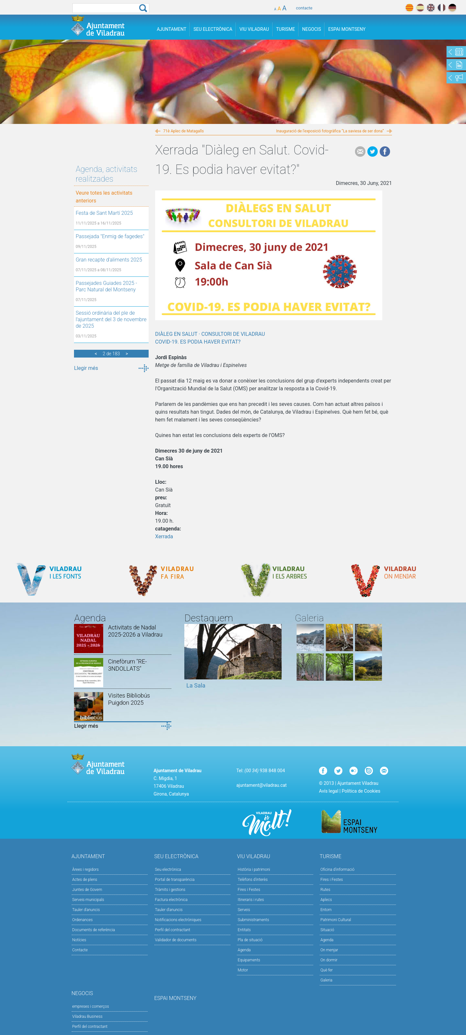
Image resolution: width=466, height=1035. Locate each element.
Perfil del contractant (172, 930)
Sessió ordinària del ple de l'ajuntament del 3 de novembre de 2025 (111, 319)
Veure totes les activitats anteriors (104, 197)
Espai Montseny (346, 29)
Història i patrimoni (254, 869)
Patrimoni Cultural (335, 920)
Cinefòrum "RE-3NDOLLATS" (127, 665)
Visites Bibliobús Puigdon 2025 (129, 699)
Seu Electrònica (212, 29)
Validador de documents (176, 940)
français (441, 7)
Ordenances (82, 920)
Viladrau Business (87, 1016)
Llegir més (86, 368)
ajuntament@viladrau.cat (261, 785)
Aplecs (326, 899)
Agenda (244, 950)
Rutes (325, 889)
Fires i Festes (249, 889)
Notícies (79, 940)
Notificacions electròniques (178, 920)
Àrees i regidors (85, 869)
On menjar (329, 950)
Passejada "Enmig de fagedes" (110, 236)
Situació (327, 930)
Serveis (244, 909)
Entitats (244, 930)
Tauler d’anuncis (169, 909)
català (409, 7)
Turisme (285, 29)
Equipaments (249, 960)
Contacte (80, 950)
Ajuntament (171, 29)
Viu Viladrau (254, 29)
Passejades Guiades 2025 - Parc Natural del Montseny (106, 286)
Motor (243, 970)
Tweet (372, 151)
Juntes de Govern (87, 889)
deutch (452, 7)
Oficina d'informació (337, 869)
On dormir (328, 960)
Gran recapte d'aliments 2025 (109, 260)
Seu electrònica (168, 869)
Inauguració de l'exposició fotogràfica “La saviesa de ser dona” (330, 131)
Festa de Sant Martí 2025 (104, 213)
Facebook (385, 151)
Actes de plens (84, 879)
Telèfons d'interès (252, 879)
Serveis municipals (88, 899)
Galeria (326, 980)
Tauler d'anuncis (86, 909)
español (420, 7)
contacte (304, 8)
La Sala (195, 685)
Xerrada (164, 536)
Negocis (311, 29)
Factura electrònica (171, 899)
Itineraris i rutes (251, 899)
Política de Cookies (361, 791)
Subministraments (253, 920)
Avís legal (328, 791)
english (431, 7)
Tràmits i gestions (170, 889)
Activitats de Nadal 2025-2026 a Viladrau (135, 631)
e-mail (360, 151)
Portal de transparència (175, 879)
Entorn (326, 909)
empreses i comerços (90, 1006)
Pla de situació (250, 940)
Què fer (326, 970)
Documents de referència (93, 930)
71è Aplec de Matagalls (183, 131)
